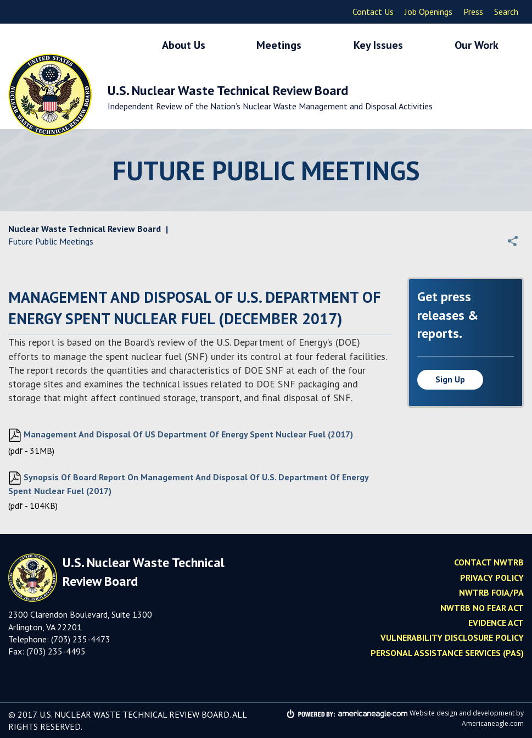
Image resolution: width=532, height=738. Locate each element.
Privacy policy (492, 577)
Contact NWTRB (489, 562)
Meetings (278, 45)
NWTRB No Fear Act (482, 607)
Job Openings (428, 11)
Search (506, 11)
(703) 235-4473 (80, 639)
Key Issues (378, 45)
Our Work (477, 45)
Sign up (450, 379)
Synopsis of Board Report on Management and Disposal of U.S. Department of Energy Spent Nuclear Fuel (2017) (188, 483)
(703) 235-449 (53, 651)
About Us (183, 45)
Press (473, 11)
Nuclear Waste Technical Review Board (84, 228)
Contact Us (373, 11)
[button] (512, 240)
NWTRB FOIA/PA (491, 592)
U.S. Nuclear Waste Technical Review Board (270, 97)
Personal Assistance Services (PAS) (447, 652)
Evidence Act (496, 622)
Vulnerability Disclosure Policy (452, 637)
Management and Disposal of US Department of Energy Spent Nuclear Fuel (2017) (180, 435)
